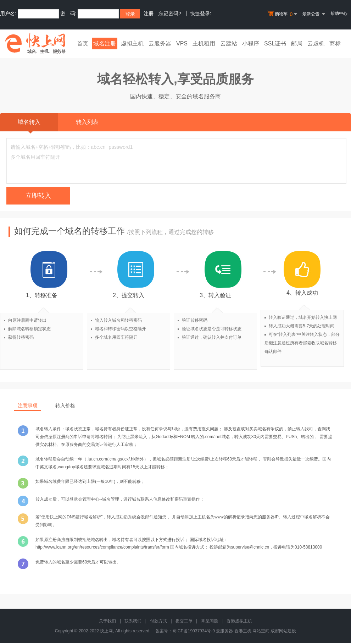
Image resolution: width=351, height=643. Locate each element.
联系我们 (132, 621)
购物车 (283, 14)
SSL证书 (275, 43)
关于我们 (107, 621)
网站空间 (260, 630)
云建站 (228, 43)
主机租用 (204, 43)
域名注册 (104, 43)
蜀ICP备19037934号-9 (193, 630)
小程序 (250, 43)
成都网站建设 (283, 630)
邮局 (296, 43)
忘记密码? (169, 13)
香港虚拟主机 (239, 621)
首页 (82, 43)
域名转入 (29, 125)
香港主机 (242, 630)
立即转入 (38, 195)
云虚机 (315, 43)
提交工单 (184, 621)
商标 (335, 43)
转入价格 (65, 405)
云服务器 (160, 43)
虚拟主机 (132, 43)
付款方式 (158, 621)
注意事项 (28, 405)
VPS (182, 43)
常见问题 (209, 621)
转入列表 (87, 122)
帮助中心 (338, 13)
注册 (149, 13)
